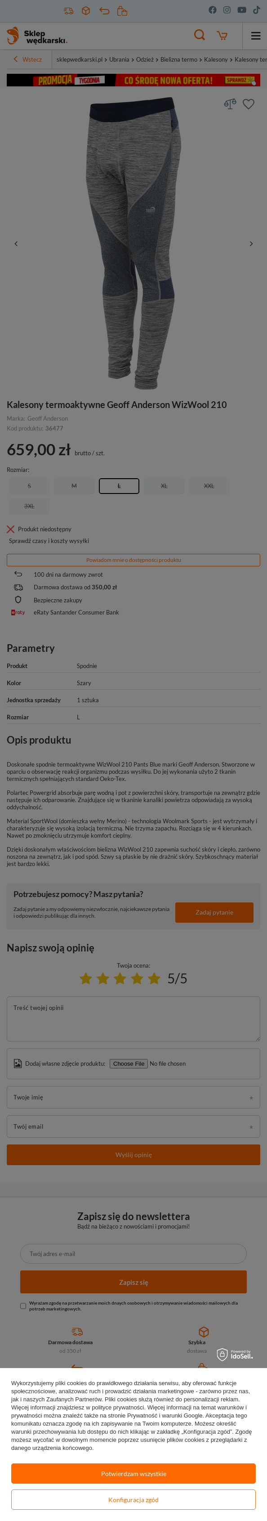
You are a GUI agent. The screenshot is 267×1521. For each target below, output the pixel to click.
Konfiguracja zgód (133, 1499)
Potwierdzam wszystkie (133, 1473)
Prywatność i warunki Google (165, 1415)
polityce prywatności (118, 1407)
